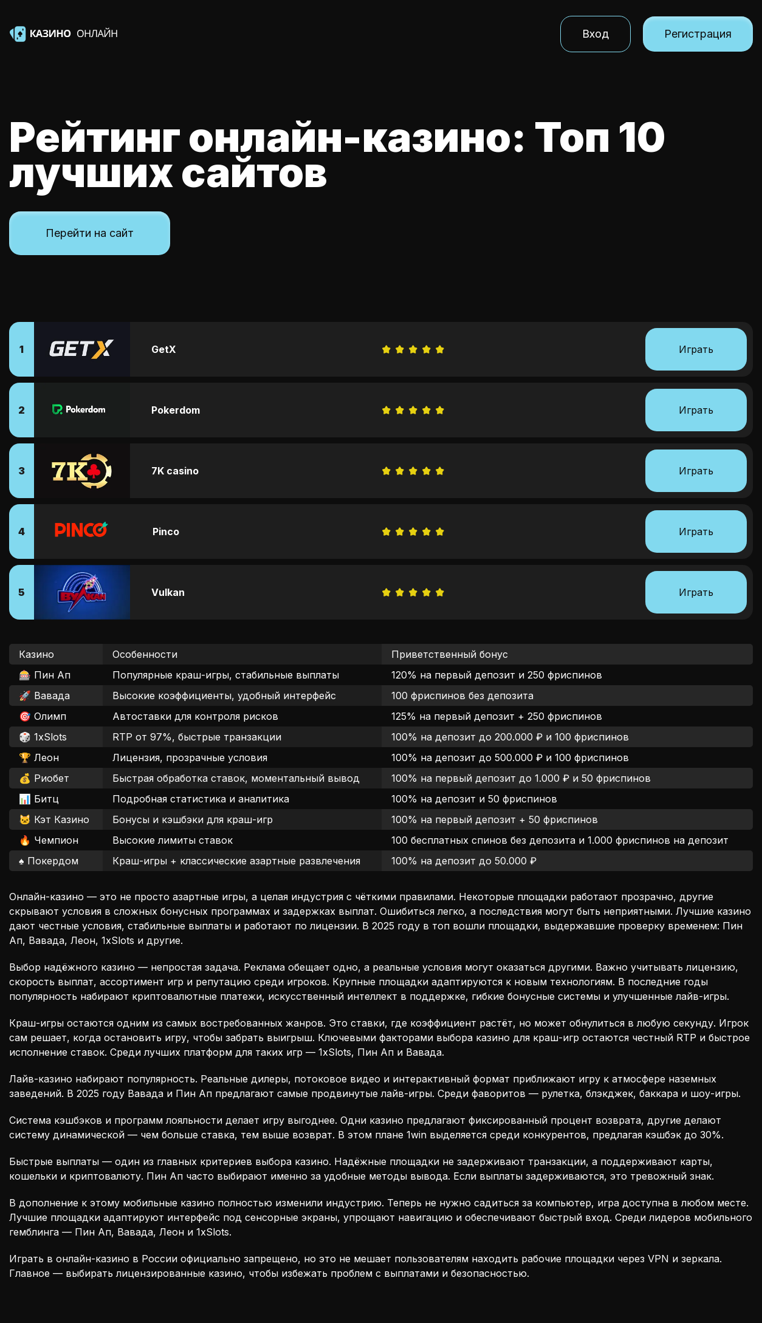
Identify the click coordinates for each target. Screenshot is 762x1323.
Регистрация (698, 33)
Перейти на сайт (90, 233)
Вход (595, 33)
